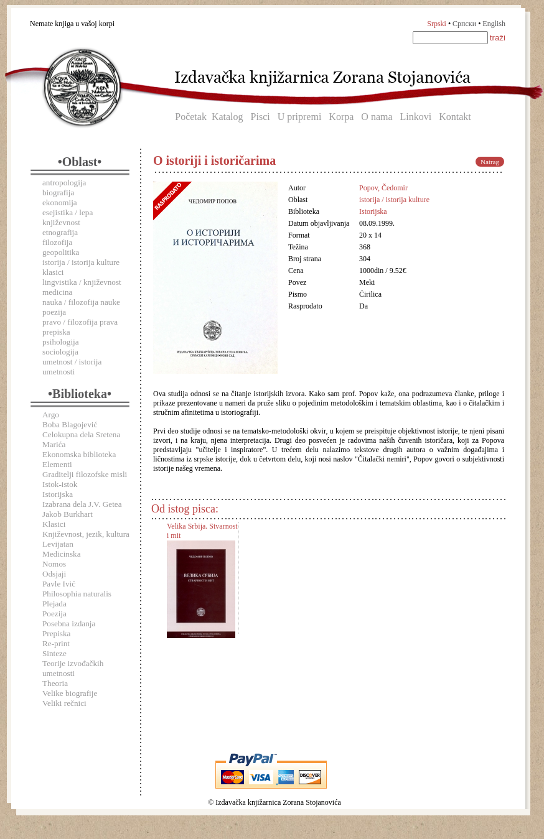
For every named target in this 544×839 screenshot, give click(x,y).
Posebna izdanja (68, 623)
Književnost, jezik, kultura (85, 534)
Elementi (57, 464)
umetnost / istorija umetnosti (71, 366)
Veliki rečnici (64, 703)
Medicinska (61, 554)
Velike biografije (69, 693)
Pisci (260, 116)
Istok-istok (59, 484)
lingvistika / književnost (81, 282)
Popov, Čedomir (383, 187)
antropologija (64, 182)
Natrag (490, 161)
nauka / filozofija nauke (81, 302)
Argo (50, 414)
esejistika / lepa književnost (67, 217)
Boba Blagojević (69, 424)
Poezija (54, 613)
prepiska (56, 331)
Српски (464, 23)
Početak (191, 116)
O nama (376, 116)
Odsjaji (54, 573)
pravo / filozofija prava (80, 322)
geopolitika (60, 252)
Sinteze (54, 653)
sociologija (60, 351)
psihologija (60, 341)
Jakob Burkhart (67, 514)
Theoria (55, 683)
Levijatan (57, 544)
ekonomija (59, 202)
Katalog (227, 116)
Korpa (341, 116)
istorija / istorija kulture (81, 262)
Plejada (54, 603)
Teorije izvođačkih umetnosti (72, 668)
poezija (54, 312)
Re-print (56, 643)
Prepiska (56, 633)
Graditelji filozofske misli (84, 474)
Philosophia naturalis (76, 593)
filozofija (57, 242)
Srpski (436, 23)
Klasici (53, 524)
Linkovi (416, 116)
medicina (57, 292)
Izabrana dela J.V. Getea (82, 504)
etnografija (60, 232)
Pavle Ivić (58, 583)
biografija (58, 192)
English (493, 23)
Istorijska (57, 494)
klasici (52, 272)
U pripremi (300, 116)
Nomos (54, 563)
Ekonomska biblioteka (79, 454)
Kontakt (455, 116)
